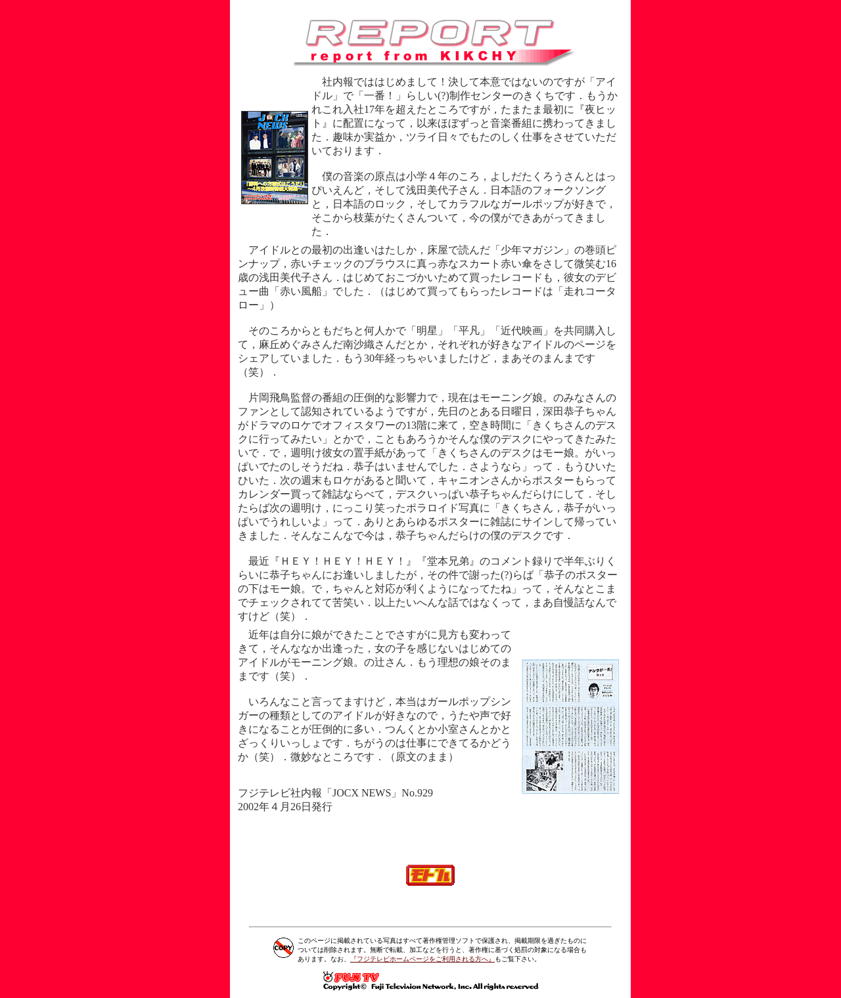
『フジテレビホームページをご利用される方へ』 (422, 959)
